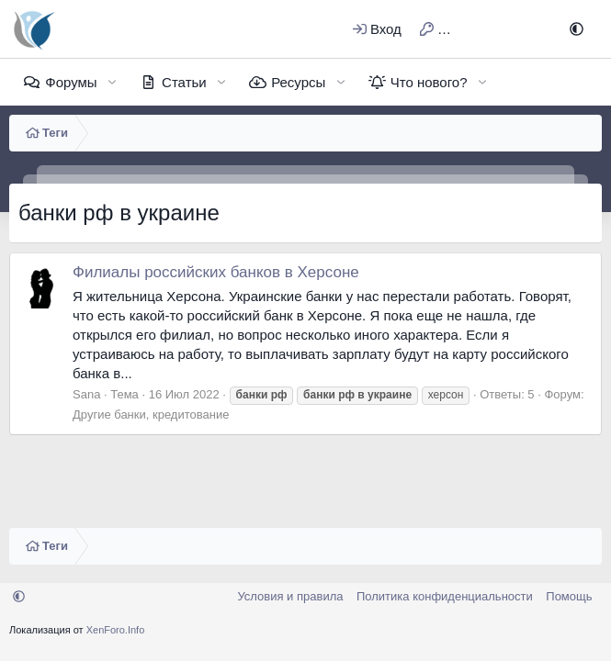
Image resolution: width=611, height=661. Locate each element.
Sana (86, 394)
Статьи (184, 82)
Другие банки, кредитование (151, 414)
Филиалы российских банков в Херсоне (216, 272)
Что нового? (429, 82)
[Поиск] (531, 29)
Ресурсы (298, 82)
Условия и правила (290, 596)
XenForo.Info (115, 629)
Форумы (70, 82)
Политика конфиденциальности (444, 596)
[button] (576, 29)
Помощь (569, 596)
